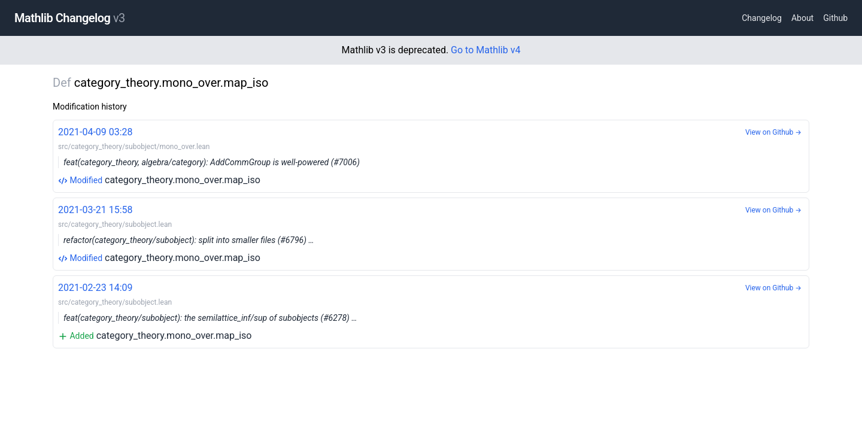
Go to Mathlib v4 (485, 50)
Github (835, 18)
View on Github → (773, 132)
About (802, 18)
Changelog (762, 18)
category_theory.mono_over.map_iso (431, 155)
